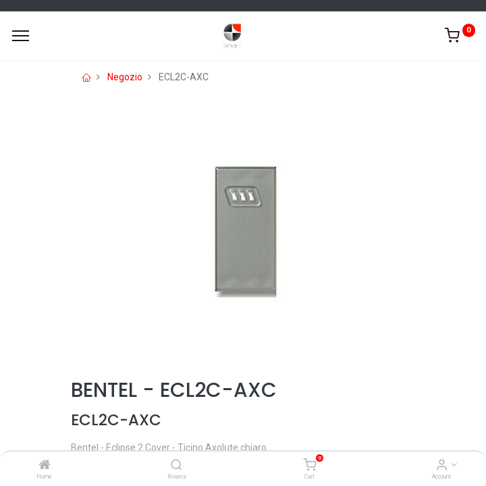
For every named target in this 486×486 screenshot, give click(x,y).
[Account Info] (441, 465)
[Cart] (309, 465)
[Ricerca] (176, 465)
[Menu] (20, 35)
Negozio (124, 77)
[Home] (44, 465)
